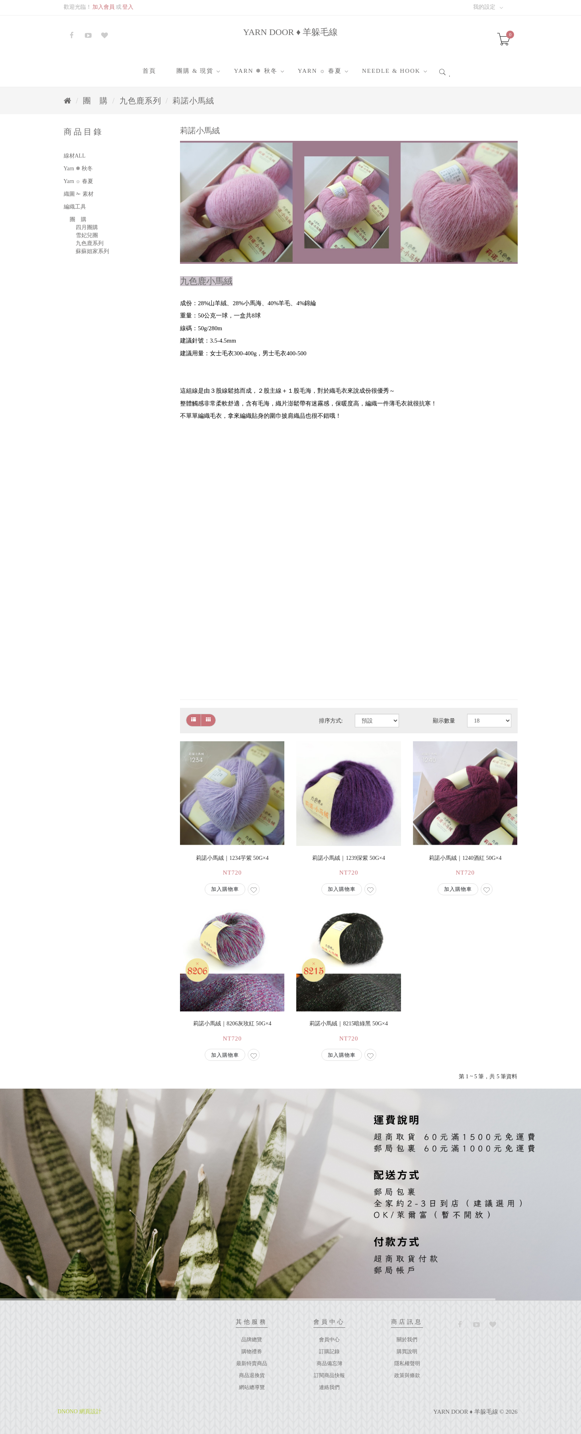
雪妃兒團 (87, 235)
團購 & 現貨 (194, 71)
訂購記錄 (329, 1351)
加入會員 (103, 7)
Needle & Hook (391, 71)
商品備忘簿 (329, 1363)
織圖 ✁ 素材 (79, 194)
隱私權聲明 (407, 1363)
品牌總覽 (251, 1339)
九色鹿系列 (140, 100)
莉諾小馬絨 (193, 100)
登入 (127, 7)
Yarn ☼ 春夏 (320, 71)
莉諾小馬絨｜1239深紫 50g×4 (348, 858)
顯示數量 (444, 721)
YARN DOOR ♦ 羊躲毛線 (290, 32)
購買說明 (407, 1351)
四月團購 (87, 227)
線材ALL (75, 156)
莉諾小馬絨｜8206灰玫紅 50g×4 (232, 1024)
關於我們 (407, 1339)
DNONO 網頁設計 (80, 1412)
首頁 (149, 71)
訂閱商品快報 (329, 1375)
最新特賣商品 (251, 1363)
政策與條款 (407, 1375)
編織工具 (75, 207)
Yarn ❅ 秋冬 (255, 71)
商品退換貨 (252, 1375)
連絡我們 (329, 1387)
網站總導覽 (252, 1387)
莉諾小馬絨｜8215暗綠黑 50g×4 (348, 1024)
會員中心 (329, 1339)
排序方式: (331, 721)
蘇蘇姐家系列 (92, 251)
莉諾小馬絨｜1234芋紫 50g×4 (232, 858)
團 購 (95, 100)
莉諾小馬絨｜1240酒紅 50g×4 (465, 858)
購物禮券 (251, 1351)
